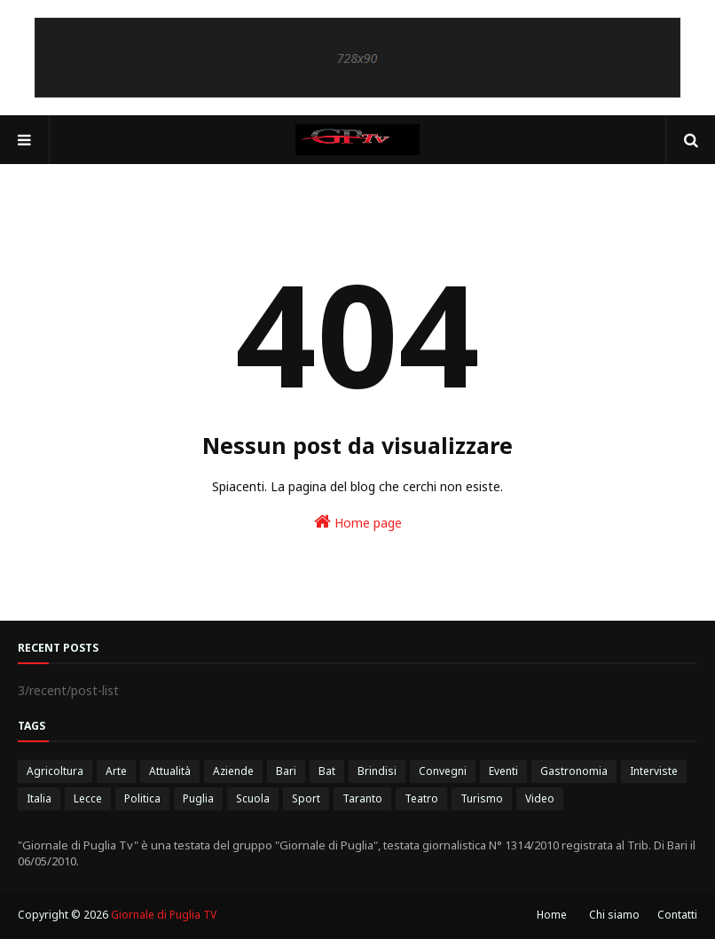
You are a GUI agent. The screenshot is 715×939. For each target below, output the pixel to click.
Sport (306, 798)
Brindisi (377, 771)
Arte (116, 771)
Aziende (233, 771)
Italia (39, 798)
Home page (358, 522)
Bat (326, 771)
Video (539, 798)
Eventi (503, 771)
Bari (286, 771)
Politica (142, 798)
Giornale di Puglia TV (163, 914)
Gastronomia (574, 771)
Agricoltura (55, 771)
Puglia (198, 798)
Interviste (654, 771)
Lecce (88, 798)
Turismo (481, 798)
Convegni (443, 771)
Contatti (677, 914)
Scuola (253, 798)
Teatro (421, 798)
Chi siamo (614, 914)
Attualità (170, 771)
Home (552, 914)
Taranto (362, 798)
